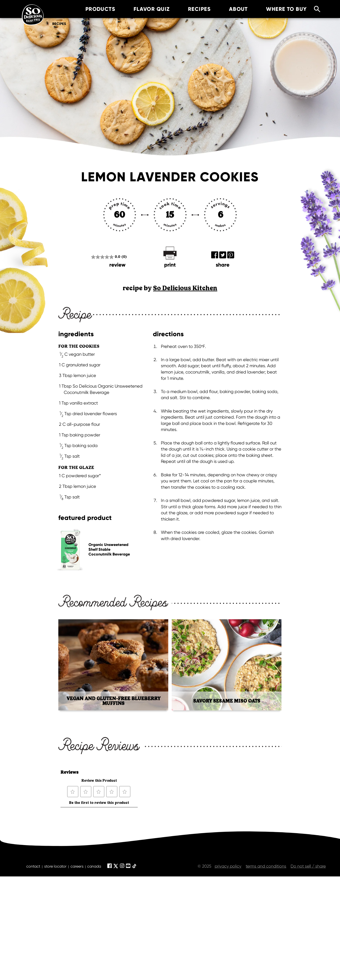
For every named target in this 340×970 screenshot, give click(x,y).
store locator (55, 866)
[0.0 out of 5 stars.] (109, 256)
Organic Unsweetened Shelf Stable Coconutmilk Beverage (109, 549)
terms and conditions (266, 866)
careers (76, 866)
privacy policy (228, 866)
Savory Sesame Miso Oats (226, 701)
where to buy (279, 9)
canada (94, 866)
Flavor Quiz (145, 9)
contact (33, 866)
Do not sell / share (308, 866)
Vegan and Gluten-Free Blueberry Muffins (113, 701)
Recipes (59, 24)
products (93, 9)
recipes (192, 9)
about (231, 9)
